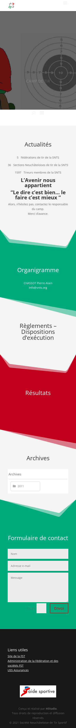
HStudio (51, 708)
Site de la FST (16, 656)
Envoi (59, 608)
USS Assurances (18, 670)
